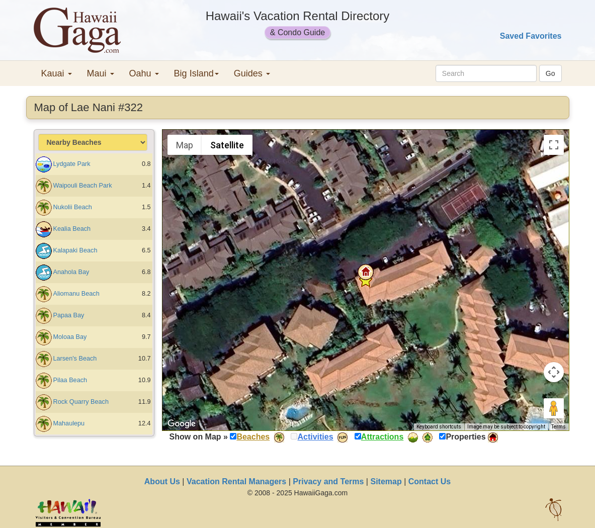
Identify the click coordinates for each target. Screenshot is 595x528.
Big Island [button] (196, 73)
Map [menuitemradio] (184, 145)
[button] (366, 272)
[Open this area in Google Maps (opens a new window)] (181, 423)
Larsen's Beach (75, 358)
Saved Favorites (531, 36)
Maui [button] (100, 73)
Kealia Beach (72, 228)
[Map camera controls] (554, 372)
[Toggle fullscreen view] (554, 145)
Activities (315, 436)
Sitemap (385, 481)
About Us (162, 481)
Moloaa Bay (70, 336)
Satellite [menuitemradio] (227, 145)
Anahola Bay (71, 272)
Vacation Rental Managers (236, 481)
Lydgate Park (72, 163)
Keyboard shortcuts (438, 426)
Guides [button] (252, 73)
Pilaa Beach (70, 380)
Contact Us (429, 481)
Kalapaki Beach (75, 250)
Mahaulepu (69, 423)
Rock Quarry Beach (81, 401)
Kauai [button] (56, 73)
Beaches (253, 436)
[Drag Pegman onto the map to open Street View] (554, 408)
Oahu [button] (144, 73)
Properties (465, 436)
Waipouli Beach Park (82, 185)
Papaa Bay (68, 315)
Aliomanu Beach (76, 293)
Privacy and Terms (328, 481)
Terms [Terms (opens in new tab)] (558, 426)
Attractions (382, 436)
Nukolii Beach (72, 207)
